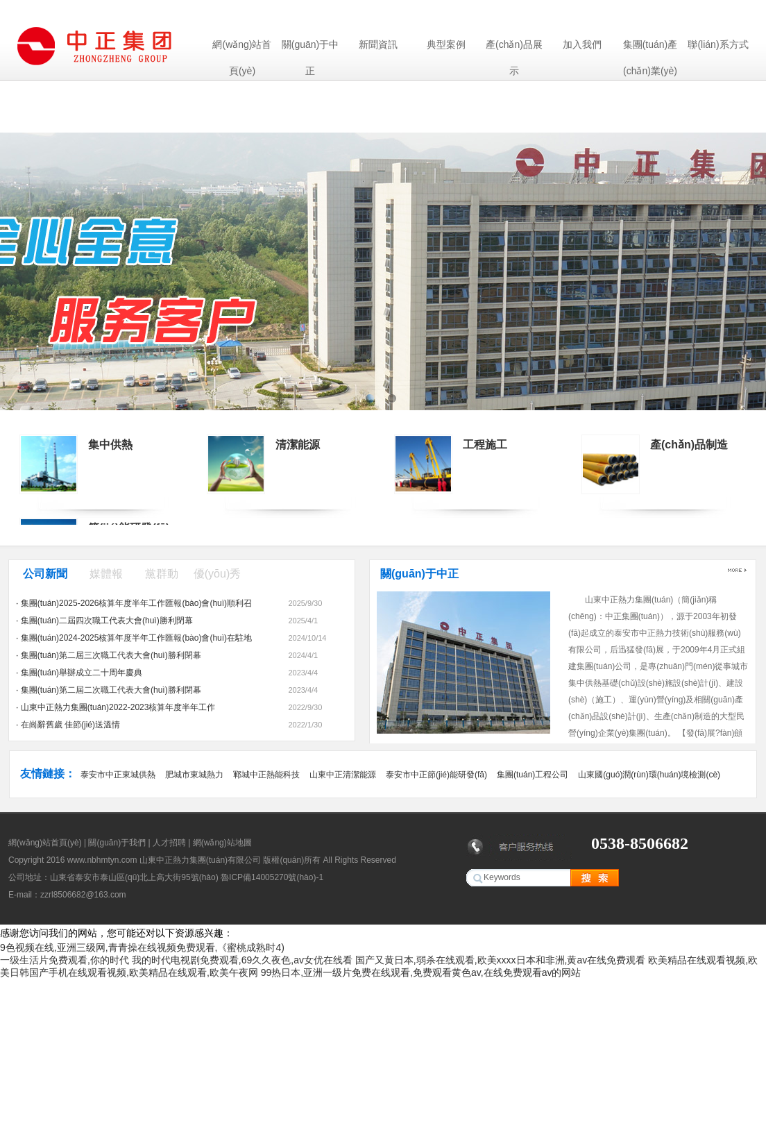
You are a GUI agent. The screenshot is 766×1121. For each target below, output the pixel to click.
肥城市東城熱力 (194, 774)
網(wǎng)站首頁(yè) (241, 48)
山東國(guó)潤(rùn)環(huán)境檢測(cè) (649, 774)
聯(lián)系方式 (718, 44)
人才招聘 (169, 843)
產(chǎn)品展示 (514, 48)
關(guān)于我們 (117, 843)
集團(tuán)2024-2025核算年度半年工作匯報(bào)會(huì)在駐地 (136, 638)
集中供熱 (110, 444)
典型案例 (446, 44)
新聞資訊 (378, 44)
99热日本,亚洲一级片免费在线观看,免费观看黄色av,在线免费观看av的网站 (421, 972)
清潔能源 (297, 444)
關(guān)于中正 (310, 48)
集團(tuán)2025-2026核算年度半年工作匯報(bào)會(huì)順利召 (136, 603)
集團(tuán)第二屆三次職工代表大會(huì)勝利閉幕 (111, 655)
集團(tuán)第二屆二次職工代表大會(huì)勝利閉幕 (111, 690)
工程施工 (485, 444)
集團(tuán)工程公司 (532, 774)
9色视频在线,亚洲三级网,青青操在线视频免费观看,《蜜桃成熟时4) (142, 947)
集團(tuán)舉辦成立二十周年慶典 (81, 672)
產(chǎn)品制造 (689, 444)
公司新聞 (45, 574)
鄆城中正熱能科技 (266, 774)
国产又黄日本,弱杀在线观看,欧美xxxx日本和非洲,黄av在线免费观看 (500, 960)
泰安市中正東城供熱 (117, 774)
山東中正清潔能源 (342, 774)
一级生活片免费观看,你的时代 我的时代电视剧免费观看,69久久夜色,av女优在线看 (176, 960)
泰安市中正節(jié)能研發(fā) (436, 774)
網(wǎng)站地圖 (222, 843)
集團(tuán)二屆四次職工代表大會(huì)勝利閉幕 (107, 620)
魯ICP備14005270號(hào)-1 (272, 877)
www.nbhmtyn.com (102, 860)
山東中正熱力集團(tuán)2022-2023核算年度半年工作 (118, 707)
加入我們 (582, 44)
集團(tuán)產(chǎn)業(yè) (650, 48)
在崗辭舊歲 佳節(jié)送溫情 (70, 725)
